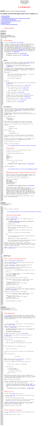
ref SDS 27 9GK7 (14, 217)
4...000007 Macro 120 (5, 23)
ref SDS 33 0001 (25, 55)
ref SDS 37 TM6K (16, 222)
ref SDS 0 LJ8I (15, 51)
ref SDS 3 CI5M (21, 92)
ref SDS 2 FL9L (25, 88)
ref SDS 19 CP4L (23, 99)
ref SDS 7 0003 (27, 93)
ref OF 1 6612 (12, 262)
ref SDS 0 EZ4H (18, 46)
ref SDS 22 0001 (11, 324)
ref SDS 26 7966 (19, 260)
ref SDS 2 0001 (27, 85)
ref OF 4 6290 (12, 402)
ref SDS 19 (32, 385)
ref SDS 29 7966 (12, 260)
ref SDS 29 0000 (12, 42)
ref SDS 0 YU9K (22, 49)
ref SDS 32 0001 (23, 53)
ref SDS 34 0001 (30, 388)
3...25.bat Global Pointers (5, 22)
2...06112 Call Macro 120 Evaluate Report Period (10, 20)
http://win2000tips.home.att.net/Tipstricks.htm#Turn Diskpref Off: (22, 145)
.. (5, 39)
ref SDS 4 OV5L (29, 384)
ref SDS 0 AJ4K (17, 50)
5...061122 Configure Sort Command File (9, 24)
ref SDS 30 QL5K (26, 63)
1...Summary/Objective (5, 16)
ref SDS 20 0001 (24, 333)
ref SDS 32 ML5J (9, 66)
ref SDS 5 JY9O (9, 83)
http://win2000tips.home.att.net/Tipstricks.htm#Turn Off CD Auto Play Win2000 (24, 211)
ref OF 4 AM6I (12, 395)
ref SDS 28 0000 (19, 42)
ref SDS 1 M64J (19, 359)
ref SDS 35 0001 (13, 289)
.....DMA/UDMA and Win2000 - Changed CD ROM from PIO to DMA (15, 18)
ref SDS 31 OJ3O (17, 110)
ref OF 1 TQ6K (11, 267)
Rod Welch (23, 11)
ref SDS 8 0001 (27, 96)
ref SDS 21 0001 (20, 101)
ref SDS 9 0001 (27, 98)
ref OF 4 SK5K (12, 393)
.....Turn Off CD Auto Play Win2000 (7, 19)
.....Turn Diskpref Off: (5, 17)
